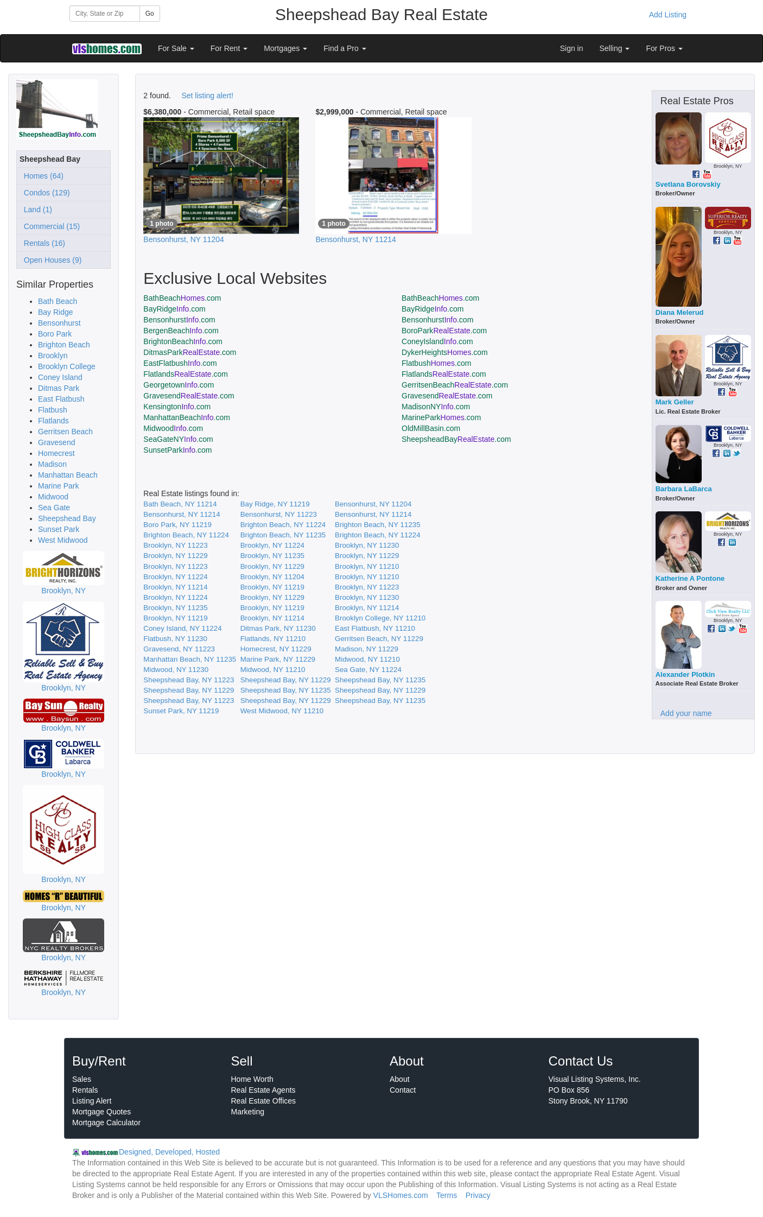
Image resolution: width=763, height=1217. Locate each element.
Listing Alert (91, 1100)
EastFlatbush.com (180, 363)
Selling (615, 48)
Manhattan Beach (68, 475)
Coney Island (60, 377)
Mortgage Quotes (101, 1111)
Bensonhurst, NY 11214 (181, 514)
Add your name (686, 713)
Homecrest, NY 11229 (275, 649)
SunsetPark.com (177, 450)
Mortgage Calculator (106, 1122)
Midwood (53, 496)
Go (149, 13)
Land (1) (36, 209)
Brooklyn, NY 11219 (272, 587)
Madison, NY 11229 (366, 649)
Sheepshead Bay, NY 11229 (285, 680)
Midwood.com (173, 428)
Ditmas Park (58, 388)
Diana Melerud (680, 312)
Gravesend (56, 442)
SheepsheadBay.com (456, 439)
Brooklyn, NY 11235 (272, 556)
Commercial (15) (50, 226)
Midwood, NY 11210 (367, 659)
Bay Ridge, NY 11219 (275, 504)
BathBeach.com (182, 298)
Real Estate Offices (263, 1100)
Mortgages (285, 48)
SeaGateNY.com (178, 439)
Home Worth (252, 1079)
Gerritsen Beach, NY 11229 (379, 639)
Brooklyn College (67, 366)
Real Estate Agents (263, 1090)
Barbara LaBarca (684, 489)
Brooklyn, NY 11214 (175, 587)
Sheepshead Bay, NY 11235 (380, 680)
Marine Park (58, 485)
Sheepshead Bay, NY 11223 (188, 680)
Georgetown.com (178, 385)
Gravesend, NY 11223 (179, 649)
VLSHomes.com (400, 1195)
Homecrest (56, 453)
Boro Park (55, 333)
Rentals (85, 1090)
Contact (403, 1090)
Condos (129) (45, 192)
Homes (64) (41, 176)
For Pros (664, 48)
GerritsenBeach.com (455, 385)
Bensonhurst (59, 323)
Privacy (478, 1195)
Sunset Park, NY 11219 (181, 711)
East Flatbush (61, 399)
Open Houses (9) (50, 260)
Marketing (247, 1111)
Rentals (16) (42, 243)
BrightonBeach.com (182, 341)
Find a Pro (344, 48)
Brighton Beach (64, 344)
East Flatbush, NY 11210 (375, 628)
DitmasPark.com (189, 352)
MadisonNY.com (436, 406)
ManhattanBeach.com (186, 417)
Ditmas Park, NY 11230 (278, 628)
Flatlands (53, 420)
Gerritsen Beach (65, 431)
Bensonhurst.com (179, 319)
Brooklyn (52, 355)
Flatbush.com (436, 363)
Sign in (571, 48)
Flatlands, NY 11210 (273, 639)
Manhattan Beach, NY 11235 (189, 659)
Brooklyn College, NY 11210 (380, 618)
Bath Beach (57, 301)
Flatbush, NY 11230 (175, 639)
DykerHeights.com (445, 352)
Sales (81, 1079)
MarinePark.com (441, 417)
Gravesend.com (188, 395)
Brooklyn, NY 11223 (175, 545)
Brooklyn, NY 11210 (367, 566)
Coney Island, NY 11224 (182, 628)
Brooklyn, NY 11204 (272, 577)
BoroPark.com (444, 330)
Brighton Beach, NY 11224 (283, 525)
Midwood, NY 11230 (175, 669)
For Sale (176, 48)
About (400, 1079)
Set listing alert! (207, 95)
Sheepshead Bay (67, 518)
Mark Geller (675, 402)
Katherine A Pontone (690, 578)
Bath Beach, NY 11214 (180, 504)
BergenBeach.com (181, 330)
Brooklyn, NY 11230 (367, 545)
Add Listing (667, 14)
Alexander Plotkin (685, 674)
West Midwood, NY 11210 (282, 711)
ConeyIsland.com (437, 341)
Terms (446, 1195)
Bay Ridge (55, 312)
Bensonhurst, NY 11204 (373, 504)
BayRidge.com (174, 309)
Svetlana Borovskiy (688, 184)
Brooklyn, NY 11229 (175, 556)
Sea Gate (54, 507)
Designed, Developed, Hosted (169, 1152)
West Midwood (63, 540)
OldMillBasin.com (431, 428)
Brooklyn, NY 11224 (272, 545)
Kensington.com (177, 406)
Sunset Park (58, 529)
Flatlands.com (185, 374)
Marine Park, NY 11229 (277, 659)
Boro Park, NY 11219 (177, 525)
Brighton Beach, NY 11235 (378, 525)
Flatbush (52, 409)
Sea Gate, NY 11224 (368, 669)
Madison (52, 464)
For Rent (229, 48)
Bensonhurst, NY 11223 (278, 514)
